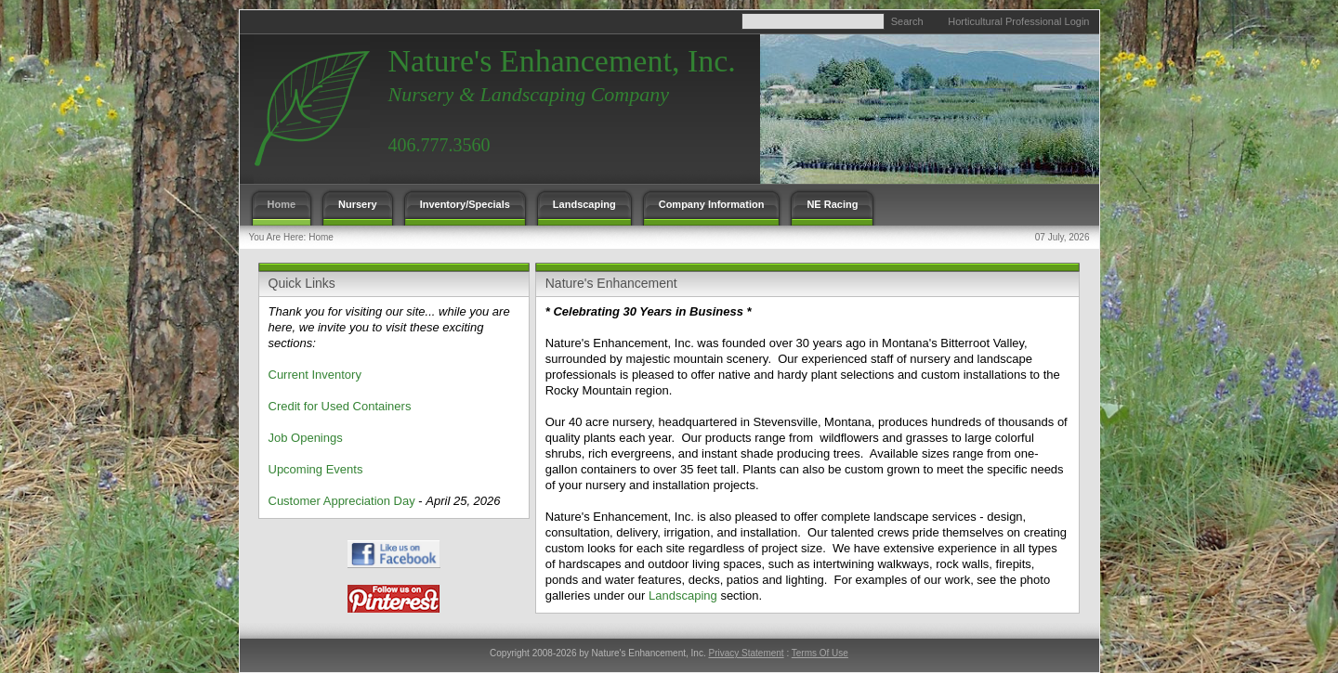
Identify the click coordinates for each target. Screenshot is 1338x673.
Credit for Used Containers (340, 406)
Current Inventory (315, 375)
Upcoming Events (316, 469)
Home (321, 237)
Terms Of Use (820, 653)
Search (907, 21)
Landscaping (683, 595)
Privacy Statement (745, 653)
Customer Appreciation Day (342, 501)
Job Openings (306, 438)
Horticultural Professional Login (1018, 21)
